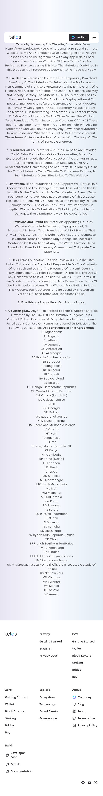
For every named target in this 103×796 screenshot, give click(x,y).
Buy (74, 676)
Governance (48, 718)
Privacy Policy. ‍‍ (74, 302)
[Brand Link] (14, 37)
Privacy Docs (48, 655)
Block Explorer (82, 655)
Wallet (76, 648)
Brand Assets (48, 711)
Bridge (76, 669)
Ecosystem (47, 697)
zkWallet (45, 648)
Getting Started (50, 641)
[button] (93, 37)
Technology (47, 704)
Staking (77, 662)
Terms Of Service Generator (51, 141)
